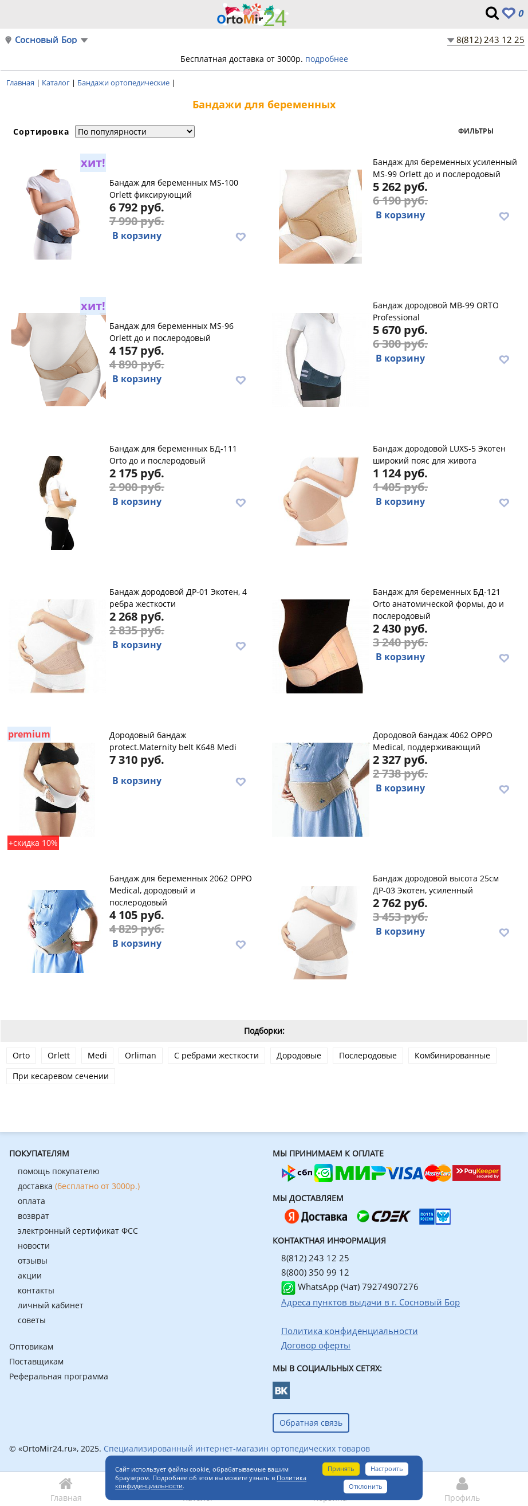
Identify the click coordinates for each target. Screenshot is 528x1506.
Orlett (59, 1055)
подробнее (326, 58)
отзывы (33, 1260)
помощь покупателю (59, 1171)
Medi (97, 1055)
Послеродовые (368, 1055)
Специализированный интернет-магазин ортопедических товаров (237, 1448)
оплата (31, 1200)
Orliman (140, 1055)
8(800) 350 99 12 (315, 1272)
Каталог (57, 82)
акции (30, 1275)
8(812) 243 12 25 (490, 39)
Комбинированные (452, 1055)
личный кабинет (51, 1305)
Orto (21, 1055)
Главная (21, 82)
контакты (36, 1290)
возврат (33, 1215)
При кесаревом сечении (61, 1075)
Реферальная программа (58, 1376)
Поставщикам (36, 1361)
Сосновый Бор (46, 40)
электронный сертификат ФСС (78, 1230)
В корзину (136, 235)
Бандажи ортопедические (124, 82)
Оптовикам (31, 1346)
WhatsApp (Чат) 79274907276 (350, 1286)
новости (34, 1245)
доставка (79, 1186)
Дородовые (299, 1055)
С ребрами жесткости (216, 1055)
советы (32, 1320)
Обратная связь (310, 1422)
